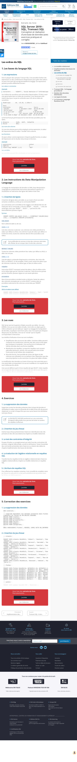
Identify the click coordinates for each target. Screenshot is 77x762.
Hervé (28, 43)
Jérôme (41, 43)
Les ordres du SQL (60, 73)
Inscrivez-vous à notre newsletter (19, 662)
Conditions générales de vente (19, 687)
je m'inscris (64, 663)
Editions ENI (11, 6)
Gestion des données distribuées (61, 93)
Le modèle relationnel (62, 66)
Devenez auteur (59, 689)
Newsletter (58, 682)
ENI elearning (53, 741)
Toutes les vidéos (59, 687)
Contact (38, 689)
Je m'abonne (24, 175)
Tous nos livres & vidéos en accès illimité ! (38, 1)
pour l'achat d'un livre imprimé (10, 652)
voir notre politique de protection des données (20, 663)
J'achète (24, 171)
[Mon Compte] (73, 6)
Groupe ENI (53, 724)
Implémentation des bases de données (15, 636)
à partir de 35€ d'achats (47, 652)
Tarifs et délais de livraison (43, 685)
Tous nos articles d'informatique (20, 680)
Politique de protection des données (21, 689)
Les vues (59, 81)
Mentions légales (15, 685)
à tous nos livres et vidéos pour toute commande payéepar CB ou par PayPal (29, 653)
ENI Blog (13, 724)
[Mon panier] (69, 6)
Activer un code (40, 687)
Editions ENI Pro (34, 741)
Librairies (57, 680)
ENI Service (14, 741)
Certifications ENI (16, 751)
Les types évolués (60, 97)
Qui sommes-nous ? (16, 682)
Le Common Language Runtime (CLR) (62, 100)
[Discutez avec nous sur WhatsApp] (35, 6)
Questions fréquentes (42, 680)
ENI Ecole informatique (36, 724)
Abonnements (59, 685)
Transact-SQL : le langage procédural (38, 636)
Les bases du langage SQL (64, 75)
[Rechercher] (63, 6)
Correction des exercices (64, 86)
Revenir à (29, 52)
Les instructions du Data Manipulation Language (64, 78)
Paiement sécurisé (41, 682)
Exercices (59, 84)
